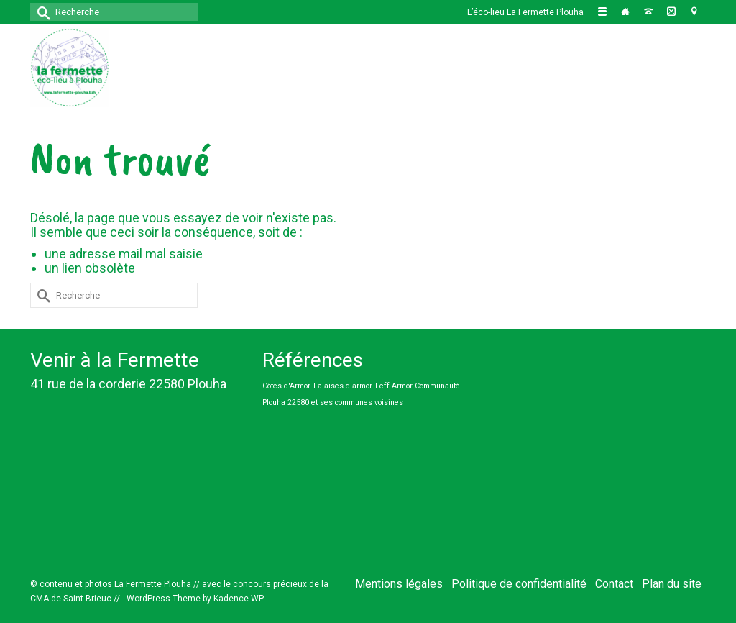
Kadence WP (238, 599)
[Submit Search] (41, 12)
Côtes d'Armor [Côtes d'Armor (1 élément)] (286, 386)
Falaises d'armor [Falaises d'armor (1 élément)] (342, 386)
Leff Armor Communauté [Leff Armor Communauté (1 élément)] (417, 386)
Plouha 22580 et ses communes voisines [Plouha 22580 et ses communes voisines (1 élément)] (332, 402)
